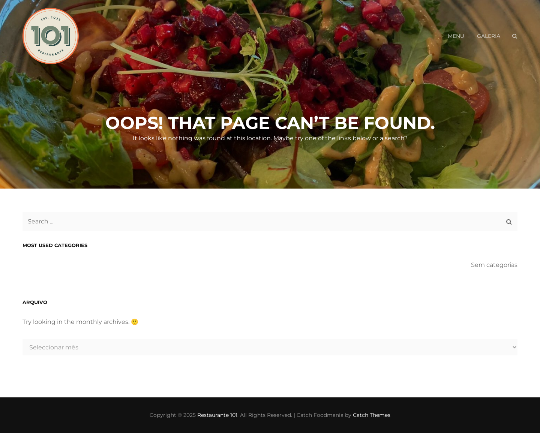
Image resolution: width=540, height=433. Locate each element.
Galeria (488, 36)
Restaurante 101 (217, 415)
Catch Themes (371, 415)
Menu (456, 36)
